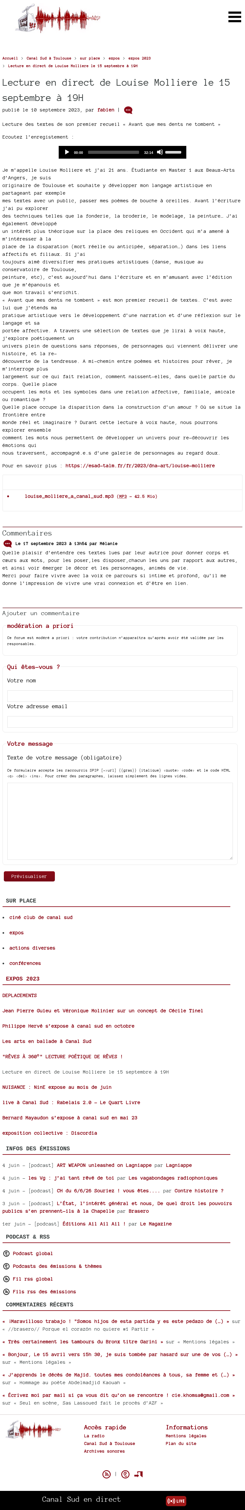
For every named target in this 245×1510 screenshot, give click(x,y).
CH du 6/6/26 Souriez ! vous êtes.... (108, 1190)
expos (17, 932)
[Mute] (160, 152)
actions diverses (33, 948)
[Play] (67, 152)
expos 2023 (23, 979)
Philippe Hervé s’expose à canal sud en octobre (69, 1026)
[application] (122, 152)
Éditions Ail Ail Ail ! (94, 1223)
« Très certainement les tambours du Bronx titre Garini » (83, 1341)
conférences (25, 963)
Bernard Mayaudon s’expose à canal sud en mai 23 (70, 1117)
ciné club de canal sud (41, 917)
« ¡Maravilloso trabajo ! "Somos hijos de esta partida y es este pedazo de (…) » (116, 1321)
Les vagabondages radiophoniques (173, 1178)
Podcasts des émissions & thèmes (52, 1266)
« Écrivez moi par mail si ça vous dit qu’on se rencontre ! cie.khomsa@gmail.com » (119, 1395)
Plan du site (181, 1443)
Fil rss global (28, 1279)
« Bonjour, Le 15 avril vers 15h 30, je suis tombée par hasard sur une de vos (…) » (120, 1354)
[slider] (113, 152)
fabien (106, 109)
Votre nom (21, 680)
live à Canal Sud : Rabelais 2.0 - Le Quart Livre (71, 1102)
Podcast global (28, 1253)
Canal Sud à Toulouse (109, 1443)
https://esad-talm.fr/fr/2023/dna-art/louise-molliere (140, 465)
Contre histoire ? (199, 1190)
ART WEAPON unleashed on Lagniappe (104, 1165)
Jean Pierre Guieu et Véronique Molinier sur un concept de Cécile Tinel (103, 1010)
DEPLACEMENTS (20, 995)
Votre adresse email (37, 706)
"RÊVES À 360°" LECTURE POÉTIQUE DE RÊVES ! (63, 1056)
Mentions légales (186, 1435)
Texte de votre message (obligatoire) (64, 757)
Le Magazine (156, 1223)
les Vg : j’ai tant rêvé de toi (71, 1178)
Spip (122, 1463)
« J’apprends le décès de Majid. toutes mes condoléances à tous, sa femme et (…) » (119, 1374)
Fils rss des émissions (39, 1291)
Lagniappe (179, 1165)
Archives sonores (104, 1451)
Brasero (139, 1211)
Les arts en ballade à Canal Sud (47, 1041)
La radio (94, 1435)
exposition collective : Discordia (50, 1133)
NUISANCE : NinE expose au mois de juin (57, 1087)
